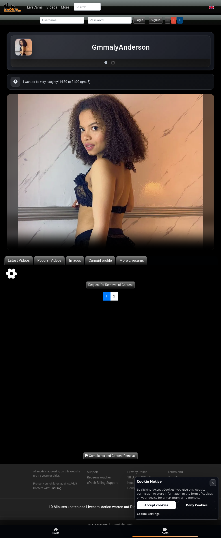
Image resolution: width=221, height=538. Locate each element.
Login (139, 20)
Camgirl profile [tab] (100, 260)
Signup (155, 20)
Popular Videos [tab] (49, 260)
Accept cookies (156, 505)
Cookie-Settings (148, 514)
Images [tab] (75, 260)
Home (55, 531)
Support (92, 472)
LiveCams (35, 7)
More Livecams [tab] (131, 260)
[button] (211, 7)
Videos (51, 7)
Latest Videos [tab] (19, 260)
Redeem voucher (99, 477)
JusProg (56, 488)
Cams (165, 531)
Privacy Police (137, 472)
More (65, 7)
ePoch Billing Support (102, 483)
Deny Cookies (197, 505)
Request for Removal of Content (110, 285)
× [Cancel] (213, 483)
